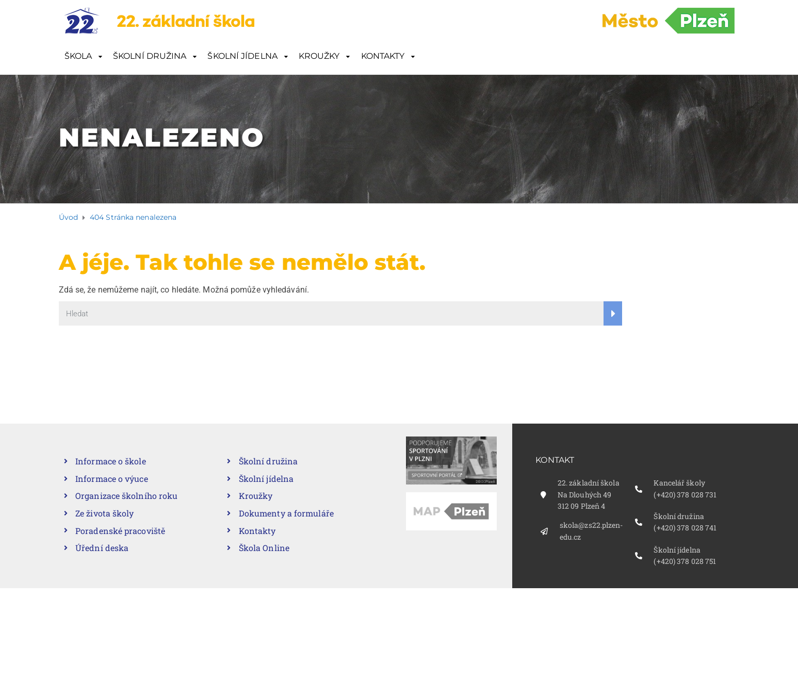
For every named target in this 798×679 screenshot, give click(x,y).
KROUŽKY (319, 56)
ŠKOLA (78, 56)
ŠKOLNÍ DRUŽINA (149, 56)
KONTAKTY (383, 56)
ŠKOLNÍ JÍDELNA (242, 56)
